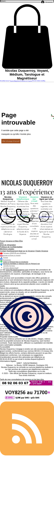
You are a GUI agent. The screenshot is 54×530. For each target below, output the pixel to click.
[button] (27, 36)
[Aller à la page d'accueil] (11, 141)
